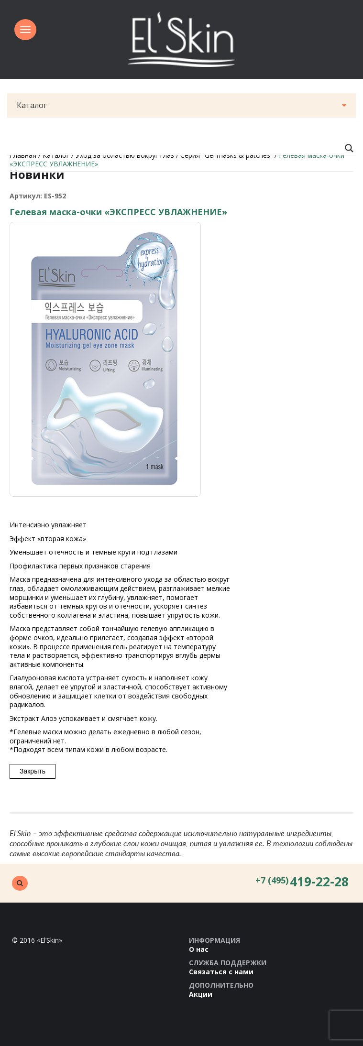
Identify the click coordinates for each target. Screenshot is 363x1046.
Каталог (181, 105)
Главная (23, 155)
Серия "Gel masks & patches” (226, 155)
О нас (199, 949)
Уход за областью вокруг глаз (125, 155)
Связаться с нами (221, 971)
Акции (200, 994)
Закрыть (32, 771)
